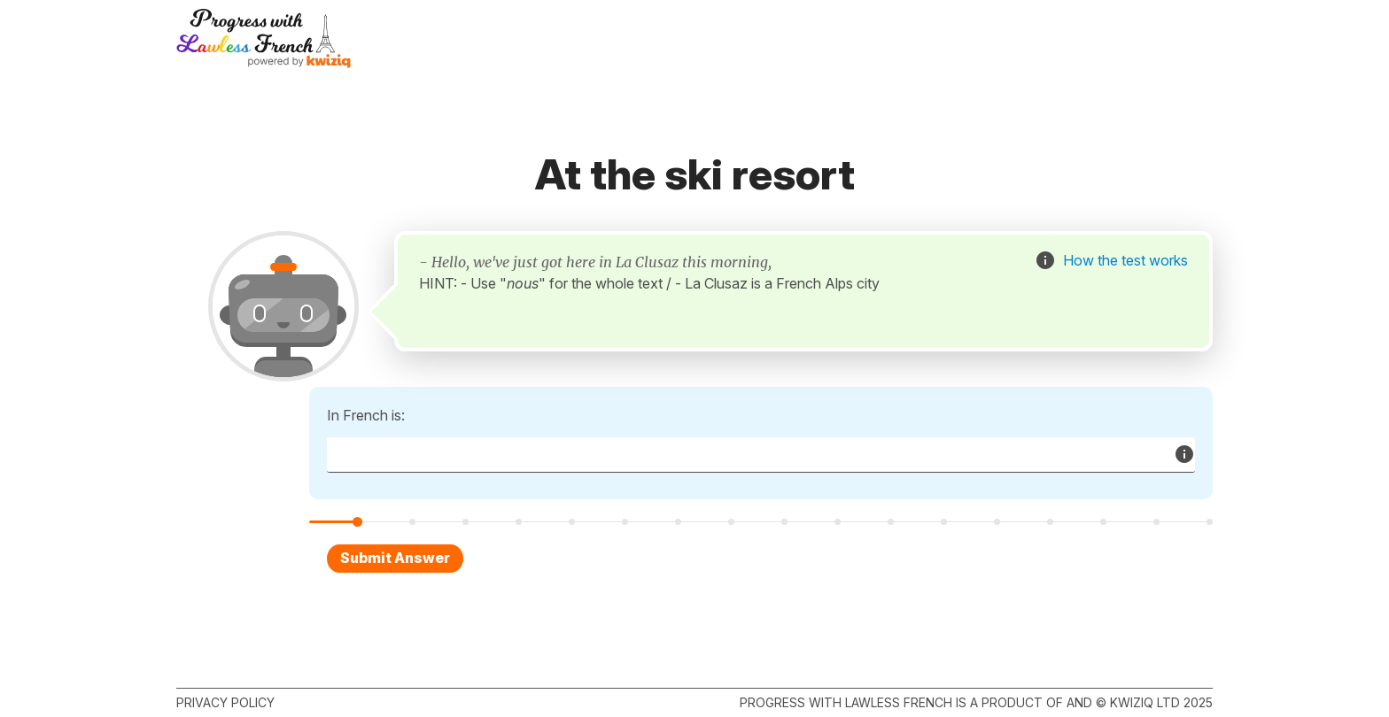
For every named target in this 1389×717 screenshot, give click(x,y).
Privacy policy (225, 702)
